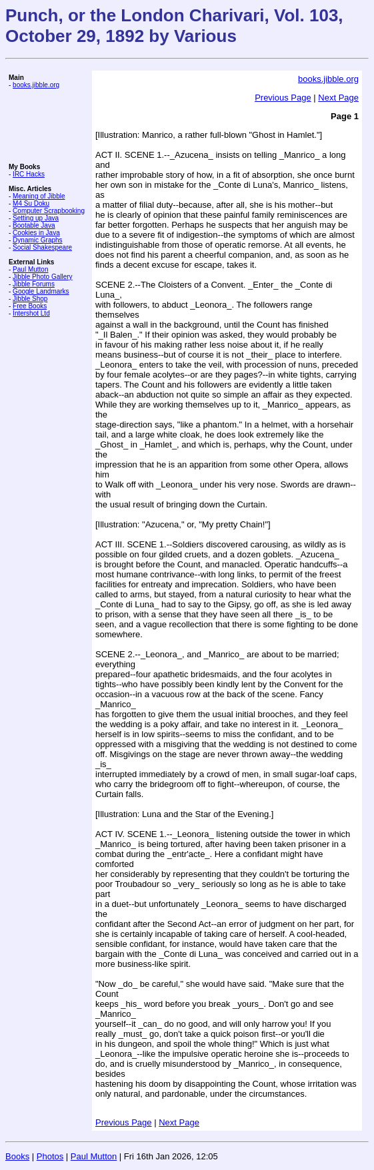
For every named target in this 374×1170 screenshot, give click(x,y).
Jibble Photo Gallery (43, 276)
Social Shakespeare (42, 247)
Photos (50, 1156)
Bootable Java (34, 225)
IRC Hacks (29, 174)
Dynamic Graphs (37, 240)
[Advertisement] (49, 126)
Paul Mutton (30, 269)
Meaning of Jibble (39, 196)
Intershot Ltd (31, 313)
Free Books (30, 306)
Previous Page (283, 98)
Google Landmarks (41, 291)
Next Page (338, 98)
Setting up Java (36, 218)
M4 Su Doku (31, 203)
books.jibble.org (36, 85)
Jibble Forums (34, 284)
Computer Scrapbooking (49, 210)
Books (17, 1156)
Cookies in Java (36, 232)
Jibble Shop (30, 298)
